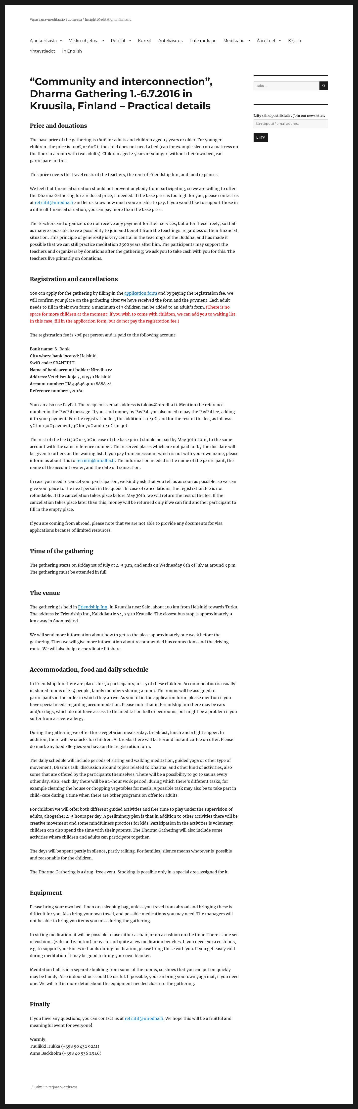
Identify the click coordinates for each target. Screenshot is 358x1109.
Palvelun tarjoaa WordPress (56, 1087)
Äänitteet (266, 40)
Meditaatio (234, 40)
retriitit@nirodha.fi (54, 202)
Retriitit (118, 40)
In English (72, 51)
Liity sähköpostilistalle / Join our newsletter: (289, 116)
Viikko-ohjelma (83, 40)
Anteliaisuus (170, 40)
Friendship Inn (92, 606)
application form (140, 293)
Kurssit (144, 40)
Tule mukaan (203, 40)
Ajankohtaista (43, 40)
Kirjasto (295, 40)
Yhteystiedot (42, 51)
